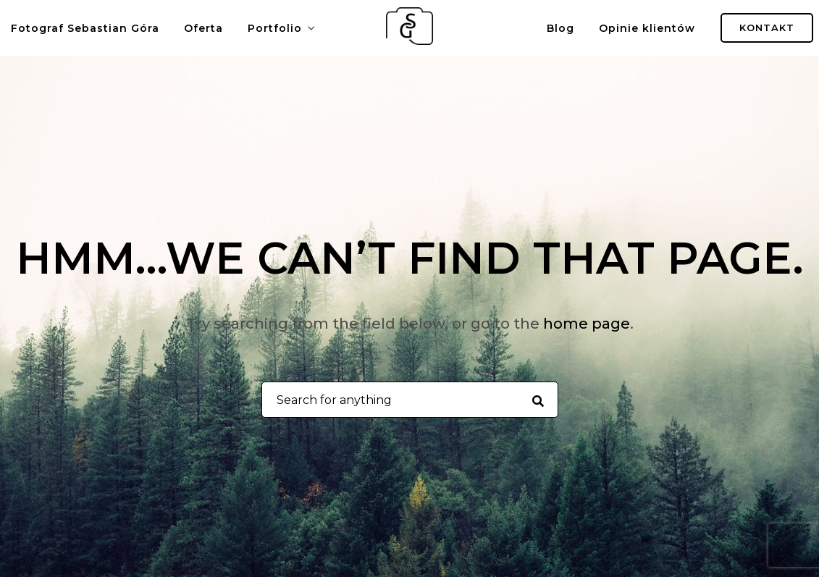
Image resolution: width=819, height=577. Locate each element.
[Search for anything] (538, 400)
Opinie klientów (647, 28)
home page (586, 323)
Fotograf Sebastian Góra (85, 28)
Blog (560, 28)
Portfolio (275, 28)
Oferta (203, 28)
